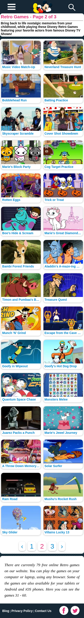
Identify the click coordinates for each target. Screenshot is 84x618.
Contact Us (43, 611)
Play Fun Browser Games (41, 3)
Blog (5, 611)
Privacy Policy (22, 611)
